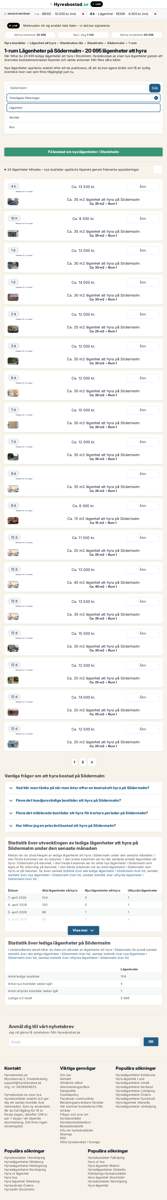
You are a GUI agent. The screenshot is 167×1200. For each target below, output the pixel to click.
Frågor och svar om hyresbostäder (74, 1116)
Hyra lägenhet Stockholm (106, 1177)
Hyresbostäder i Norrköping (24, 1157)
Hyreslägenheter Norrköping (25, 1169)
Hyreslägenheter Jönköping (136, 1106)
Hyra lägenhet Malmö (103, 1165)
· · (57, 14)
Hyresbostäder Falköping (106, 1157)
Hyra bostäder (15, 43)
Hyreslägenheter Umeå (132, 1083)
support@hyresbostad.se (22, 1083)
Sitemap (66, 1134)
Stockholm (95, 43)
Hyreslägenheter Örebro (133, 1094)
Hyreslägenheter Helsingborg (25, 1165)
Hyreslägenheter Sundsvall (135, 1098)
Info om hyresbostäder (76, 1130)
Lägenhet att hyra (43, 43)
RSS (63, 1138)
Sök (155, 88)
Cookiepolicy (69, 1094)
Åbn (143, 187)
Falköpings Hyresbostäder (107, 1173)
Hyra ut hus (96, 1162)
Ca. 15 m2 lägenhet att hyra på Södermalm (103, 519)
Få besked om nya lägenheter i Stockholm (83, 152)
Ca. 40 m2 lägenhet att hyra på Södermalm (103, 582)
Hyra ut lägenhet (16, 1173)
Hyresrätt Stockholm (19, 1189)
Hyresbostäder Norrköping (107, 1181)
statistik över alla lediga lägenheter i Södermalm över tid (104, 871)
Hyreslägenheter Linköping (135, 1091)
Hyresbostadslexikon (75, 1122)
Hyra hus (10, 1177)
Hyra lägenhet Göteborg (22, 1181)
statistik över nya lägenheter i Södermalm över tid (44, 875)
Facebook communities (77, 1098)
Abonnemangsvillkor (75, 1087)
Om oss (65, 1075)
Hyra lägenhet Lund (130, 1079)
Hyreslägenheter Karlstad (134, 1087)
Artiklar (65, 1110)
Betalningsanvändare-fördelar (82, 1102)
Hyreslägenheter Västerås (107, 1169)
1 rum (133, 43)
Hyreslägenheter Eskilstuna (135, 1075)
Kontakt (65, 1079)
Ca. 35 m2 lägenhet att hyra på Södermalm (103, 199)
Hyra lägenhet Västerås (133, 1102)
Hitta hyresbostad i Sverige (80, 1142)
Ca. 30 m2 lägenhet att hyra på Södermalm (103, 263)
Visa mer (80, 930)
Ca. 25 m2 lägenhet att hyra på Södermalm (103, 327)
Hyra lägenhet (98, 1185)
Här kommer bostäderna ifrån (81, 1106)
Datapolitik (68, 1091)
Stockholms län (71, 43)
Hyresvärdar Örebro (19, 1185)
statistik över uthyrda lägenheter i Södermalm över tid (89, 957)
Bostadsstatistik (71, 1126)
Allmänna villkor (71, 1083)
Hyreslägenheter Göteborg (23, 1162)
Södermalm (116, 43)
